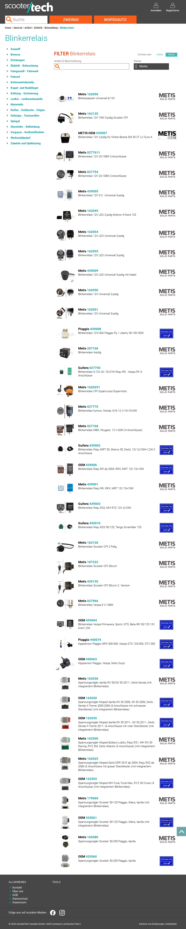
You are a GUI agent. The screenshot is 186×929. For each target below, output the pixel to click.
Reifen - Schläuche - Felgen (28, 110)
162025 (92, 758)
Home (8, 27)
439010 (94, 523)
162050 (92, 290)
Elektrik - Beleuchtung (46, 27)
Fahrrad (15, 76)
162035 (91, 718)
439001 (92, 484)
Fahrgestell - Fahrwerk (24, 71)
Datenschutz (20, 898)
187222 (92, 562)
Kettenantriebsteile (22, 82)
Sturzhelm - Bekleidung (25, 126)
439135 (92, 581)
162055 (92, 251)
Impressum (19, 902)
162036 (92, 678)
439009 (92, 270)
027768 (92, 426)
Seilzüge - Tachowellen (25, 115)
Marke (137, 61)
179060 (92, 798)
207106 (92, 348)
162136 (92, 542)
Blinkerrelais (67, 27)
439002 (94, 445)
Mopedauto (115, 19)
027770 (92, 406)
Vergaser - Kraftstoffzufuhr (27, 132)
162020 (91, 698)
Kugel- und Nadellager (24, 88)
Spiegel (15, 121)
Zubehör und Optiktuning (26, 143)
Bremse (15, 54)
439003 (94, 504)
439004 (91, 620)
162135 (92, 113)
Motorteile (17, 104)
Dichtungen (18, 60)
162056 (92, 94)
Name (171, 54)
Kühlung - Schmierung (24, 93)
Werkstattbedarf (20, 137)
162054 (92, 232)
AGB (15, 895)
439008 (95, 329)
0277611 (93, 152)
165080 (92, 837)
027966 (92, 601)
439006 (91, 465)
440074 (95, 640)
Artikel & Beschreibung (67, 61)
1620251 (93, 387)
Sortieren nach (145, 54)
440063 (91, 659)
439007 (101, 133)
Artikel (28, 27)
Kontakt (17, 887)
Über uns (17, 891)
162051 (92, 309)
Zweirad (71, 19)
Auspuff (15, 49)
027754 (92, 172)
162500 (92, 738)
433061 (91, 817)
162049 (92, 211)
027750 (94, 368)
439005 (92, 191)
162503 (91, 779)
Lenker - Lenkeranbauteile (27, 99)
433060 (91, 856)
